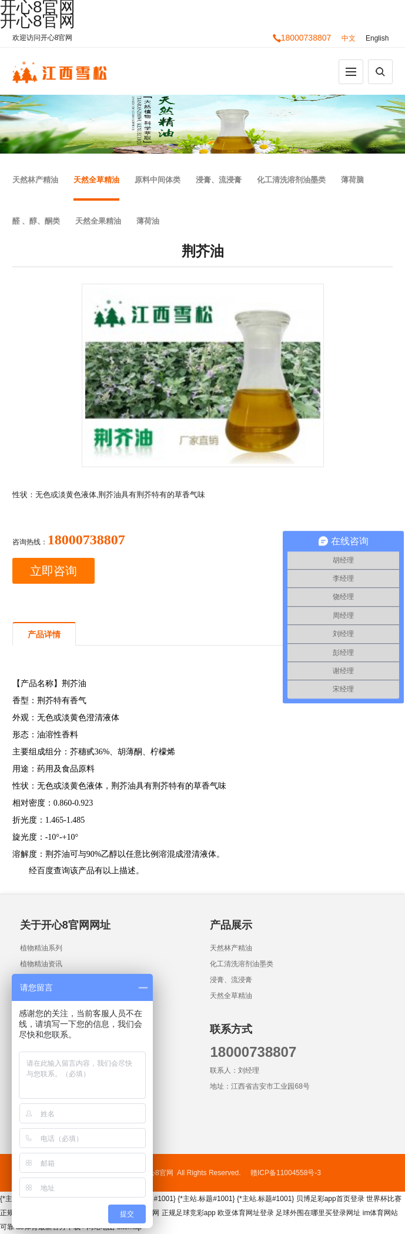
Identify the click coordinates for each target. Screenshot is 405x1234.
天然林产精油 (35, 179)
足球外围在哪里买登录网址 (318, 1213)
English (377, 38)
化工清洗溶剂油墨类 (291, 179)
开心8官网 (37, 21)
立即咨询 (53, 570)
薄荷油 (147, 221)
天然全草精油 (96, 179)
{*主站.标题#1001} (206, 1199)
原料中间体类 (157, 179)
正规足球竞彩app (189, 1213)
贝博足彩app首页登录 (330, 1199)
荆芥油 (74, 683)
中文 (349, 38)
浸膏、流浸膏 (219, 179)
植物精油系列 (41, 948)
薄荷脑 (352, 179)
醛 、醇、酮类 (36, 221)
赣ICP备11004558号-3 (285, 1173)
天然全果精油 (98, 221)
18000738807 (302, 37)
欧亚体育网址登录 (245, 1213)
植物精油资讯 (41, 964)
